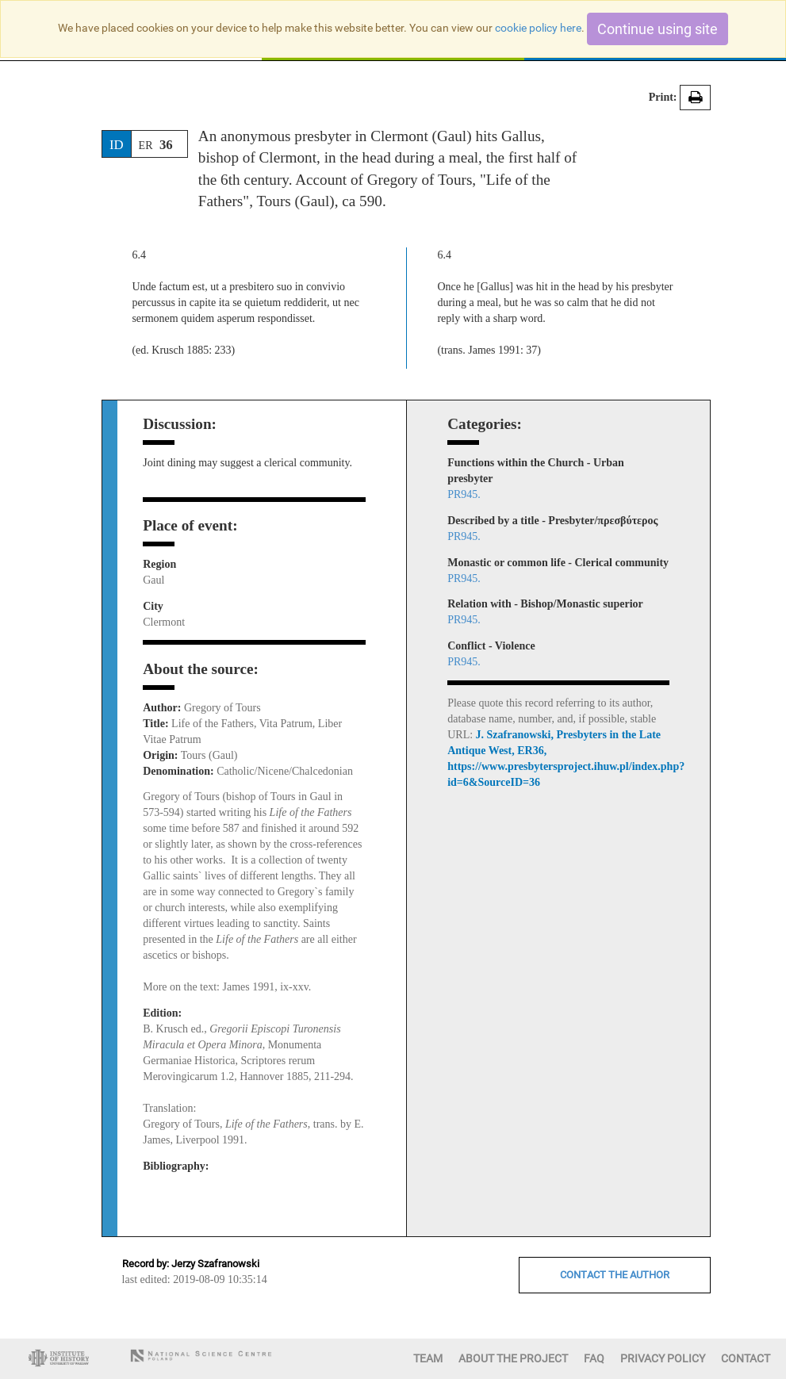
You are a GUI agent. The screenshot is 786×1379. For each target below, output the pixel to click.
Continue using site (657, 29)
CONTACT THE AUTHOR (614, 1275)
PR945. (464, 494)
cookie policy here (538, 27)
